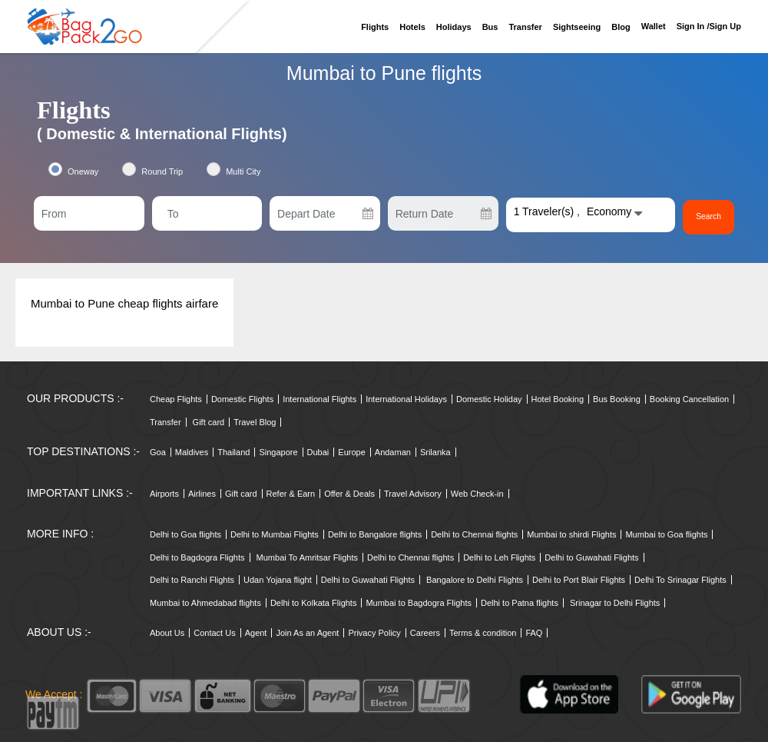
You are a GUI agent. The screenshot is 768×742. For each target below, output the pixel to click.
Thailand (233, 452)
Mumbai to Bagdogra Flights (419, 602)
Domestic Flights (242, 399)
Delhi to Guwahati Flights (591, 557)
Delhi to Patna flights (519, 602)
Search (709, 217)
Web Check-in (477, 493)
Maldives (191, 452)
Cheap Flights (176, 399)
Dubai (318, 452)
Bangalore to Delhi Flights (474, 579)
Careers (425, 632)
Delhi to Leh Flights (499, 557)
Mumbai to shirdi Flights (571, 534)
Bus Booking (617, 399)
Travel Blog (254, 422)
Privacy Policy (374, 632)
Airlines (202, 493)
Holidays (454, 27)
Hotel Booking (557, 399)
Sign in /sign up (709, 26)
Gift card (209, 422)
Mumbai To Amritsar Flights (307, 557)
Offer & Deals (349, 493)
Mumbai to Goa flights (666, 534)
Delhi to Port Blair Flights (578, 579)
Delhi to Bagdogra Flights (197, 557)
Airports (164, 493)
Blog (620, 27)
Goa (158, 452)
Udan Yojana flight (277, 579)
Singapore (278, 452)
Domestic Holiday (489, 399)
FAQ (533, 632)
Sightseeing (577, 27)
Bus (490, 27)
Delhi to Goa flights (185, 534)
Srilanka (435, 452)
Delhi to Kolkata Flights (313, 602)
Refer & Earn (291, 493)
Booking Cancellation (689, 399)
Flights (375, 27)
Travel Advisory (413, 493)
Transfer (524, 27)
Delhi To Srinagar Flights (680, 579)
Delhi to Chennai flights (474, 534)
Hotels (412, 27)
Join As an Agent (307, 632)
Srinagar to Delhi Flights (615, 602)
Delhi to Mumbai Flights (274, 534)
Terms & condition (482, 632)
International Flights (319, 399)
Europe (351, 452)
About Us (167, 632)
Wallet (653, 26)
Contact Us (214, 632)
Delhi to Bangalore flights (375, 534)
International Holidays (406, 399)
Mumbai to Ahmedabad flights (205, 602)
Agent (256, 632)
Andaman (393, 452)
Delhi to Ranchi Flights (192, 579)
